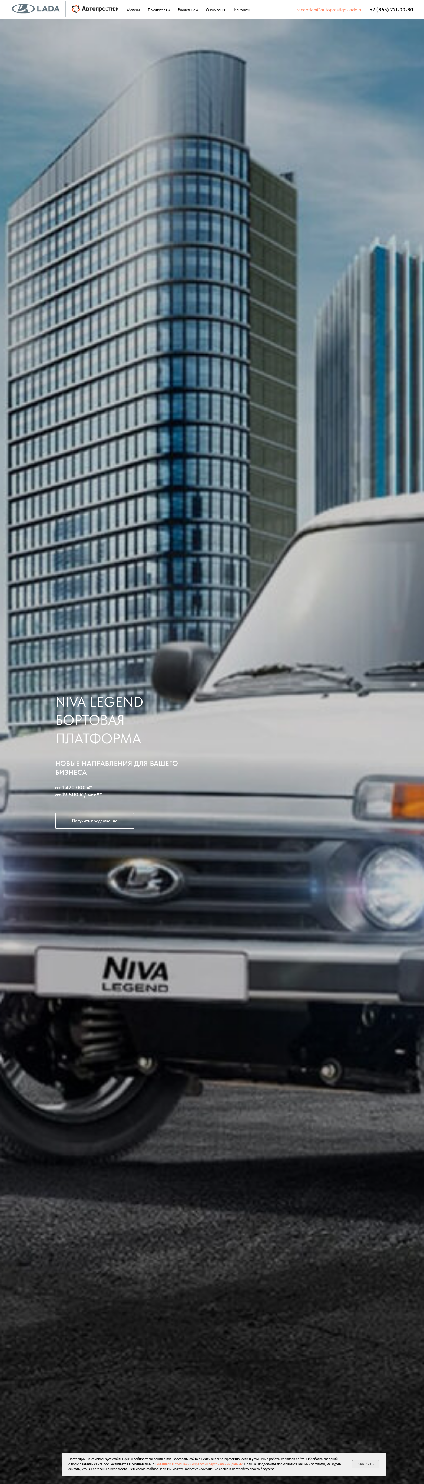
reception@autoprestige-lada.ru (330, 9)
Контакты (242, 10)
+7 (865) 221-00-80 (391, 9)
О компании (216, 10)
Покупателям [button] (159, 10)
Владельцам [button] (188, 10)
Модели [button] (133, 10)
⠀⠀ (366, 9)
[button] (94, 821)
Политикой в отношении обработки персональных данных (199, 1464)
